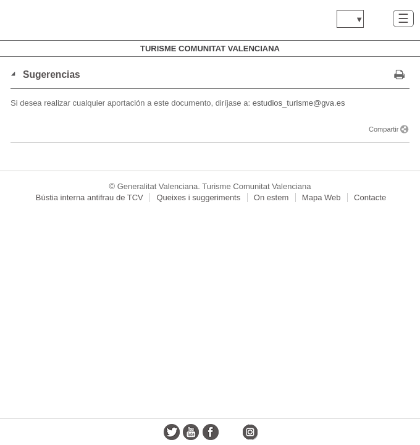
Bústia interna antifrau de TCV (89, 197)
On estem (271, 197)
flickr (230, 432)
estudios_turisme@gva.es (299, 103)
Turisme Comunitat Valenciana (210, 48)
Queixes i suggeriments (198, 197)
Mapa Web (321, 197)
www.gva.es (83, 20)
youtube (191, 432)
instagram (250, 432)
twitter (172, 432)
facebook (211, 432)
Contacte (370, 197)
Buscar (378, 18)
